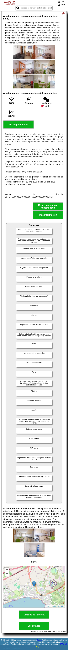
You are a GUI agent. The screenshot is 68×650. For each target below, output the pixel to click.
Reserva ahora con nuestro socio (48, 206)
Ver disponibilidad (18, 124)
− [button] (7, 574)
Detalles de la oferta (34, 615)
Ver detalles (34, 626)
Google (39, 640)
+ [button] (7, 570)
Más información (48, 215)
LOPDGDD (63, 644)
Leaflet (48, 606)
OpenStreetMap (58, 606)
